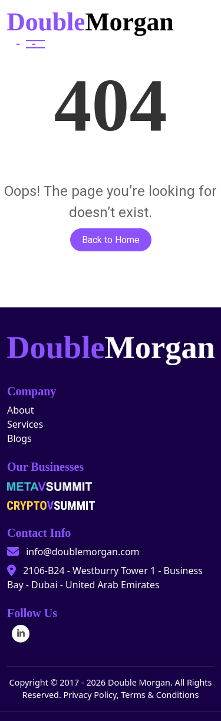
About (20, 410)
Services (25, 424)
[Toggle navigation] (26, 44)
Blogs (19, 438)
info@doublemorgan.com (82, 551)
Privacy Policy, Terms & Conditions (131, 694)
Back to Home (111, 239)
